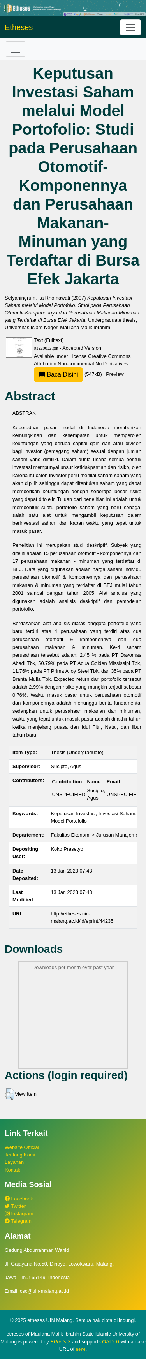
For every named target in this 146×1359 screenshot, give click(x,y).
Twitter (15, 1206)
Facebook (19, 1199)
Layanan (14, 1162)
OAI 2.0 (110, 1342)
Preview (115, 374)
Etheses (19, 27)
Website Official (22, 1147)
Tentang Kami (20, 1155)
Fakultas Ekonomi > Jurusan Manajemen (96, 835)
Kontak (12, 1170)
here (81, 1349)
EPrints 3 (60, 1342)
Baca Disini (58, 374)
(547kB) (68, 374)
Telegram (18, 1221)
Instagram (19, 1213)
